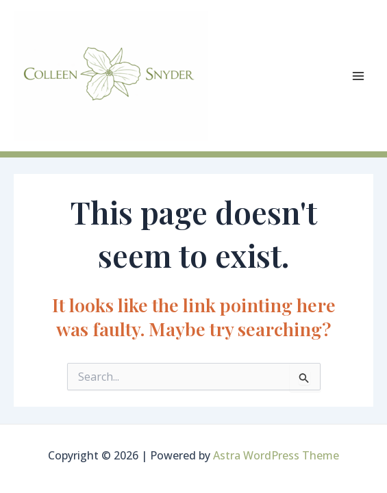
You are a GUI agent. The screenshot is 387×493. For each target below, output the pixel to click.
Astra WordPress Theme (276, 455)
